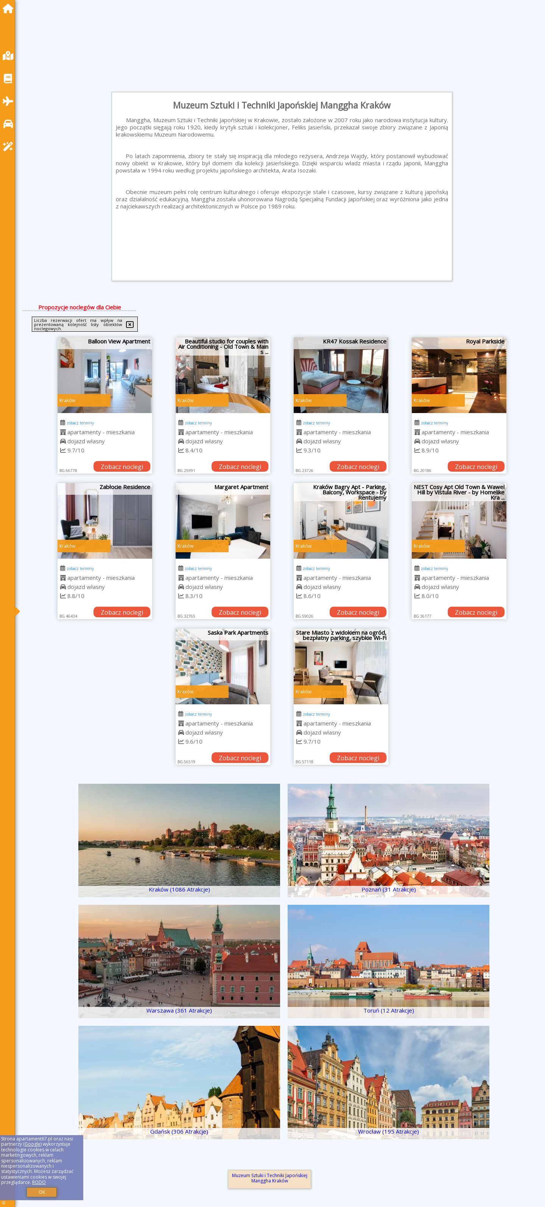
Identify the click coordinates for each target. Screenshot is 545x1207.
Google (32, 1144)
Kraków (67, 400)
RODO (39, 1182)
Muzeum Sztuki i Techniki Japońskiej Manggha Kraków (269, 1178)
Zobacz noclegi (122, 467)
